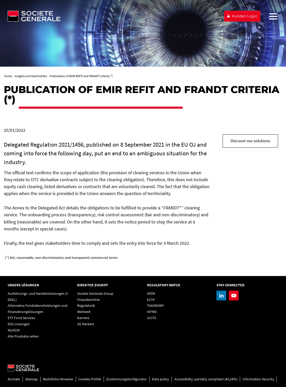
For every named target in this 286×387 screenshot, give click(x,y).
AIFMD (152, 311)
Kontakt (14, 379)
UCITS (151, 317)
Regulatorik (86, 305)
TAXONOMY (155, 305)
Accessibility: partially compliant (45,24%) (206, 379)
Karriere (83, 317)
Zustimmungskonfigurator (126, 379)
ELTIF (151, 299)
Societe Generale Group (95, 293)
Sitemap (31, 379)
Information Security (258, 379)
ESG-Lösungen (19, 324)
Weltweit (84, 311)
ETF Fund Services (21, 317)
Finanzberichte (88, 299)
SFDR (151, 293)
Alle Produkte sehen (23, 336)
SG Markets (85, 324)
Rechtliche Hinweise (58, 379)
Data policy (160, 379)
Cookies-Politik (89, 379)
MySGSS (14, 330)
